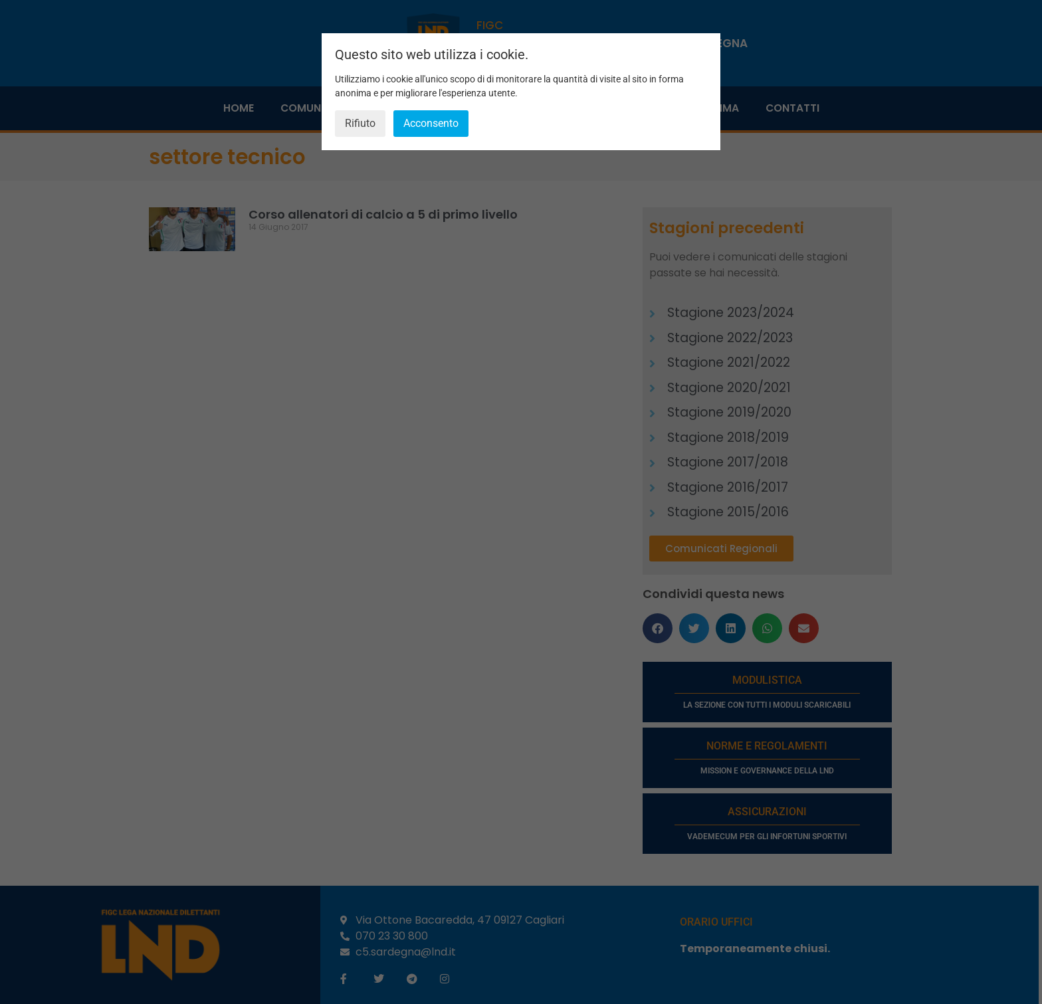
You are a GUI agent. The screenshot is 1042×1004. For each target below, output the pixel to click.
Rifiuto (360, 123)
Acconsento (431, 123)
